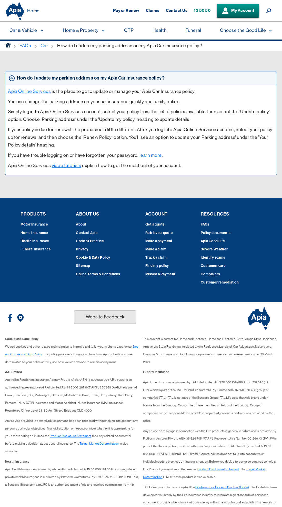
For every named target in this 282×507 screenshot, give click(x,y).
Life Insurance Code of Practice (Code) (222, 487)
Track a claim (156, 257)
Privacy (82, 249)
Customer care (213, 266)
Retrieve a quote (159, 233)
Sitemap (83, 266)
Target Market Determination (99, 443)
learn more (150, 155)
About (81, 224)
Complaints (210, 274)
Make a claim (155, 249)
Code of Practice (90, 241)
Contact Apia (86, 233)
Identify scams (213, 257)
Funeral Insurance (36, 249)
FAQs (205, 224)
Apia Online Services (29, 91)
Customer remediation (220, 282)
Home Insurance (34, 233)
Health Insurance (35, 241)
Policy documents (216, 233)
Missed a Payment (160, 274)
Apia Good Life (213, 241)
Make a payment (159, 241)
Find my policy (157, 266)
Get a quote (155, 224)
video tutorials (66, 165)
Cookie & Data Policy (93, 257)
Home (33, 10)
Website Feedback (105, 316)
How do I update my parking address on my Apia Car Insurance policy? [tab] (91, 78)
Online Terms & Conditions (98, 274)
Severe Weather (214, 249)
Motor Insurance (34, 224)
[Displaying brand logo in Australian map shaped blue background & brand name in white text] (15, 11)
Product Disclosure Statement (70, 436)
